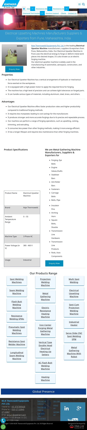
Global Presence (43, 391)
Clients (63, 13)
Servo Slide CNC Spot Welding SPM (74, 336)
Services (56, 401)
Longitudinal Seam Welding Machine (16, 355)
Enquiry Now (14, 69)
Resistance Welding (43, 8)
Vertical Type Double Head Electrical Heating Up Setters (45, 348)
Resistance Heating (60, 8)
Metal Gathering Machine (45, 296)
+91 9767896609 (18, 407)
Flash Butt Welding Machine (17, 304)
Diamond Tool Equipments (33, 13)
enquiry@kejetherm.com (16, 415)
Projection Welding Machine (45, 282)
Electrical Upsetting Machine (74, 293)
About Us (55, 406)
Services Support (52, 13)
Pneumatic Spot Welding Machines (17, 330)
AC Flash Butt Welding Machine (45, 365)
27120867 (6, 412)
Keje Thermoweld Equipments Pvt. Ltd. (47, 45)
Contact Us (72, 13)
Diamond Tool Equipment (41, 416)
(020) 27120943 (17, 410)
